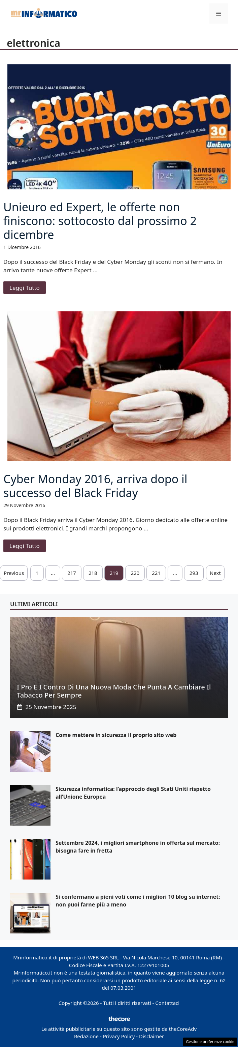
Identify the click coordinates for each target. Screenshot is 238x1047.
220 (135, 572)
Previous (14, 572)
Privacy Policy (119, 1036)
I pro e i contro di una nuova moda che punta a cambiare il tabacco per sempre (114, 691)
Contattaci (167, 1002)
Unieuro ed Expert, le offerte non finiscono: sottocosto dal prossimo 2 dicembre (100, 220)
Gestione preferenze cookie (210, 1041)
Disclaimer (151, 1036)
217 (71, 572)
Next (215, 572)
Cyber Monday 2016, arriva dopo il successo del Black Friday (95, 485)
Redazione (86, 1036)
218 (93, 572)
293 (194, 572)
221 (156, 572)
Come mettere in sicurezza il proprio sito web (116, 735)
